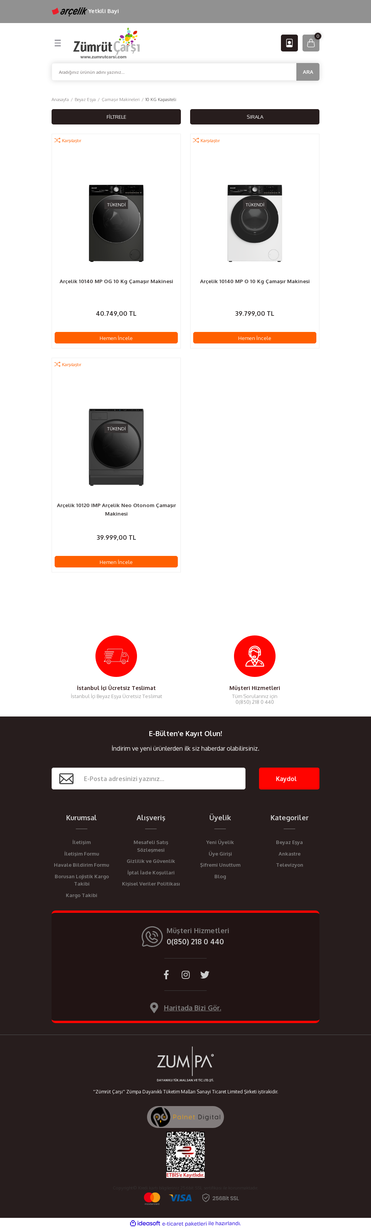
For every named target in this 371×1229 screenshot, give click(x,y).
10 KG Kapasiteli (160, 99)
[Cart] (310, 43)
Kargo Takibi (81, 895)
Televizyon (289, 865)
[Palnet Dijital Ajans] (185, 1117)
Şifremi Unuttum (220, 865)
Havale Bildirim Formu (81, 865)
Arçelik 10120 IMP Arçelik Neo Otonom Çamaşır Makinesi (116, 509)
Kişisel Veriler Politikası (151, 884)
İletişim (81, 842)
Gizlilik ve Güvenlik (151, 861)
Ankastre (290, 854)
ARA (308, 71)
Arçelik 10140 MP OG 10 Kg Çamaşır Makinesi (116, 281)
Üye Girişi (220, 854)
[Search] (185, 72)
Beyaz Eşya (289, 842)
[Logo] (106, 42)
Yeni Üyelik (220, 842)
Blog (220, 876)
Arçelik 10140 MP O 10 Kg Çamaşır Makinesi (255, 281)
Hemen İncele (116, 338)
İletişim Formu (81, 854)
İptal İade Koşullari (151, 872)
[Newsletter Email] (149, 778)
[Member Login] (289, 43)
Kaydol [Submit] (286, 779)
